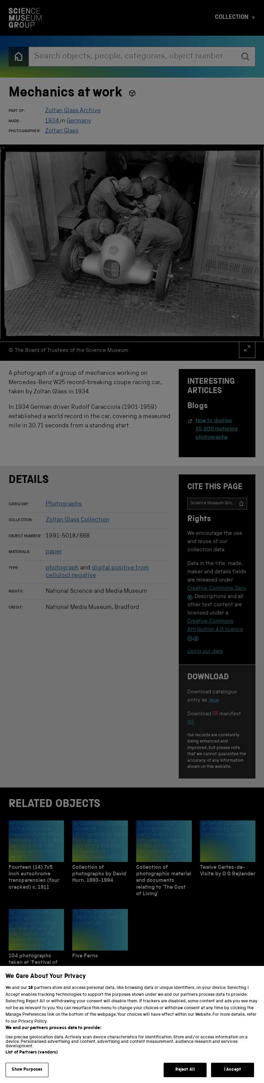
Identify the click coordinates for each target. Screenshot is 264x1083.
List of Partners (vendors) (32, 1061)
